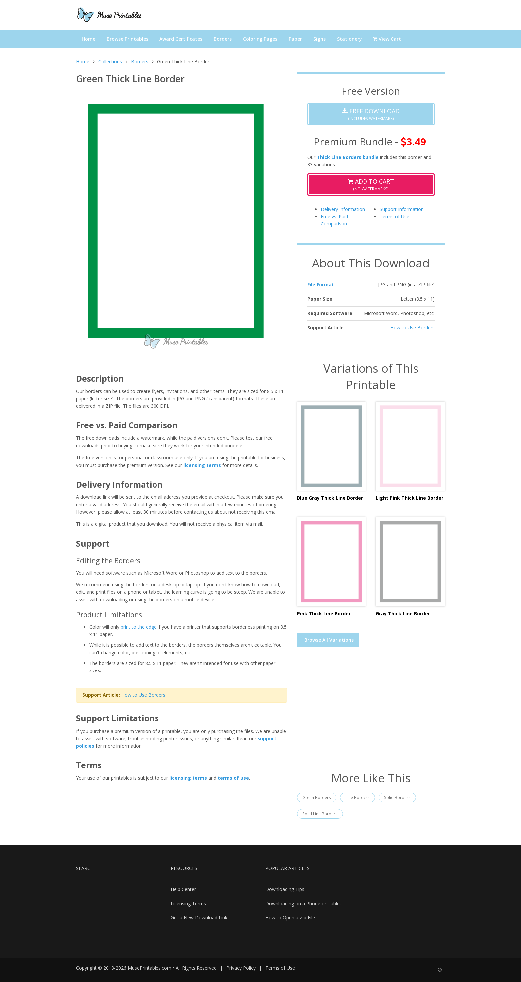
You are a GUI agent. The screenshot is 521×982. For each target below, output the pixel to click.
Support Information (402, 209)
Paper (295, 39)
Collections (110, 61)
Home (88, 39)
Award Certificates (180, 39)
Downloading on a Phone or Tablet (303, 903)
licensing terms (202, 465)
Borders (223, 39)
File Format (320, 284)
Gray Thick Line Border (403, 613)
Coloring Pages (260, 39)
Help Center (183, 889)
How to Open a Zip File (290, 917)
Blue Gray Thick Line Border (330, 498)
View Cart (387, 39)
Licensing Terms (188, 903)
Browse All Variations (329, 640)
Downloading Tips (284, 889)
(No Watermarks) (371, 184)
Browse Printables (127, 39)
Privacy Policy (241, 968)
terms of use (233, 778)
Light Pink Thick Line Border (409, 498)
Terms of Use (394, 216)
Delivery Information (343, 209)
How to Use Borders (143, 695)
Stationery (349, 39)
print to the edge (138, 627)
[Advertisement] (371, 713)
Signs (319, 39)
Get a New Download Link (199, 917)
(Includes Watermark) (371, 114)
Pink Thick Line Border (324, 613)
